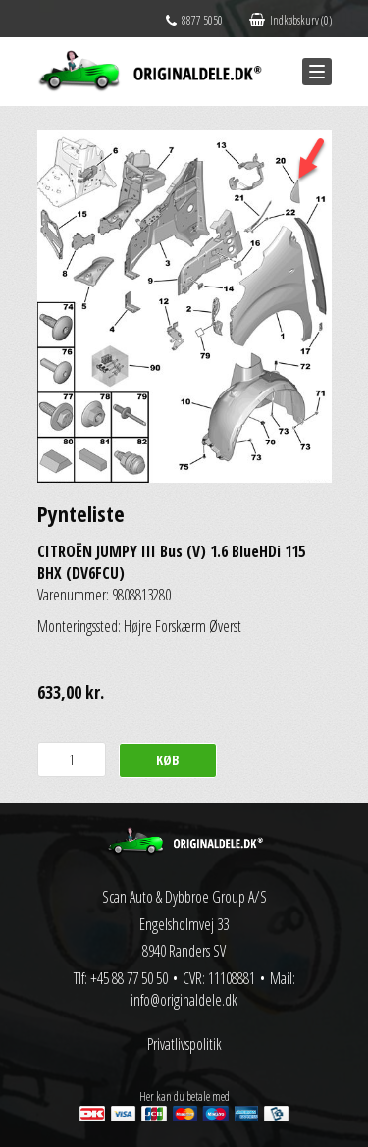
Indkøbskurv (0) (290, 20)
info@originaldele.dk (184, 1000)
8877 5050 (194, 20)
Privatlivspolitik (184, 1044)
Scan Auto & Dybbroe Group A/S (184, 897)
